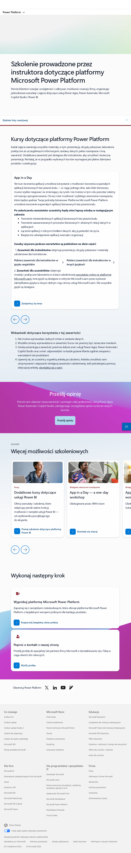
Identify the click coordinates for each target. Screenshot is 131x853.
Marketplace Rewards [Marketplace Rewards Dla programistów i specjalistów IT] (55, 810)
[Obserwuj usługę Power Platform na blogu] (71, 687)
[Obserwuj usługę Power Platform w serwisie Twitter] (46, 687)
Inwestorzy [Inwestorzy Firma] (93, 792)
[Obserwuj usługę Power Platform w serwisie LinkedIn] (55, 687)
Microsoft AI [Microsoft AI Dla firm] (9, 771)
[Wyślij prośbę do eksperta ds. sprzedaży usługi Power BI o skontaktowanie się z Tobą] (24, 665)
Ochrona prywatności (38, 841)
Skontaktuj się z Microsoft (14, 841)
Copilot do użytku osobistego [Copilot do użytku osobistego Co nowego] (16, 738)
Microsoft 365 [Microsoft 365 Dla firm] (10, 792)
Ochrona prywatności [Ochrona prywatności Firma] (97, 787)
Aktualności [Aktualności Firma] (93, 782)
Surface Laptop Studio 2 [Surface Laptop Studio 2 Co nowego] (14, 728)
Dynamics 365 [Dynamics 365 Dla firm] (10, 787)
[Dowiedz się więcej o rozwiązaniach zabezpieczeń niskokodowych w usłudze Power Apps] (83, 532)
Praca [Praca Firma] (91, 771)
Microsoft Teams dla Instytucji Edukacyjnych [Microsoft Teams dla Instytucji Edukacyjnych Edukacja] (107, 728)
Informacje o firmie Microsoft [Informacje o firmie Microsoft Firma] (101, 776)
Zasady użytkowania (60, 841)
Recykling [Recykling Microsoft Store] (50, 744)
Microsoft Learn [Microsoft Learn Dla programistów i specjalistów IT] (52, 779)
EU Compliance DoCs (13, 846)
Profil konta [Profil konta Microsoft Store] (51, 717)
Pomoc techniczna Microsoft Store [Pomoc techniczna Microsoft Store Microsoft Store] (60, 728)
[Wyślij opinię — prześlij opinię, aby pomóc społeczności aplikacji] (65, 420)
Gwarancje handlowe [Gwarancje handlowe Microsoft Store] (55, 749)
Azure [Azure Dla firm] (6, 782)
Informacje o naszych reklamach (104, 841)
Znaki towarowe (79, 841)
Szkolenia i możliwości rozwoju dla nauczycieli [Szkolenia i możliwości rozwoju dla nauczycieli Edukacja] (108, 744)
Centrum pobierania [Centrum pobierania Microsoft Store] (54, 722)
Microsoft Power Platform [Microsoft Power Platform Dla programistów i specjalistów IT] (56, 804)
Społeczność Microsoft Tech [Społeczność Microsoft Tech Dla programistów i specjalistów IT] (57, 793)
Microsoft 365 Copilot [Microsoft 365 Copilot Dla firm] (13, 803)
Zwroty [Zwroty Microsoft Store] (49, 733)
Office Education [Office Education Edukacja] (95, 738)
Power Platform (12, 12)
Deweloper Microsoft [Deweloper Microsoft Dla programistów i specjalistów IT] (55, 774)
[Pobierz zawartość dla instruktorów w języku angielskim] (39, 262)
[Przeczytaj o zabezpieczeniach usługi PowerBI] (37, 531)
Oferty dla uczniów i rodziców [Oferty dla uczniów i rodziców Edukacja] (101, 749)
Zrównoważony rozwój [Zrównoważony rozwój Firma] (98, 798)
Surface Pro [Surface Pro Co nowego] (8, 717)
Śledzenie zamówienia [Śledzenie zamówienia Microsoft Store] (55, 738)
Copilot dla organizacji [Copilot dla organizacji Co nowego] (13, 733)
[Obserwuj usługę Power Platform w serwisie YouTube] (63, 687)
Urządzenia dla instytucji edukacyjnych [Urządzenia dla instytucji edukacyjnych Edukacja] (105, 722)
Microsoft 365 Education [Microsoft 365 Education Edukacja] (99, 733)
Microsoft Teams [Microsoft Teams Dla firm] (11, 809)
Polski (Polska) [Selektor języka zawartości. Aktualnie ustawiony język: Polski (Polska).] (15, 825)
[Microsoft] (65, 3)
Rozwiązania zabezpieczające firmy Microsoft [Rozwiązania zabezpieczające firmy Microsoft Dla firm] (22, 776)
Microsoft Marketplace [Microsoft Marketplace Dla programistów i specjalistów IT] (55, 799)
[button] (65, 120)
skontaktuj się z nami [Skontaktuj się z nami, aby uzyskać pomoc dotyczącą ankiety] (50, 367)
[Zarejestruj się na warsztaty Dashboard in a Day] (28, 304)
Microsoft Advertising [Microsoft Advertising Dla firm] (13, 798)
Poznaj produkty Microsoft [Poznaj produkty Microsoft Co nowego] (15, 749)
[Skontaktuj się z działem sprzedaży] (126, 426)
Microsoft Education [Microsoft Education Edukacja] (97, 717)
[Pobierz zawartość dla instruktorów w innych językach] (91, 262)
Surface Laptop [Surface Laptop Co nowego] (10, 722)
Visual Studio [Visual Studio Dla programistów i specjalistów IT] (51, 815)
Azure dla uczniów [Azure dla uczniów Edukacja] (96, 755)
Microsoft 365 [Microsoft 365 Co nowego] (10, 744)
